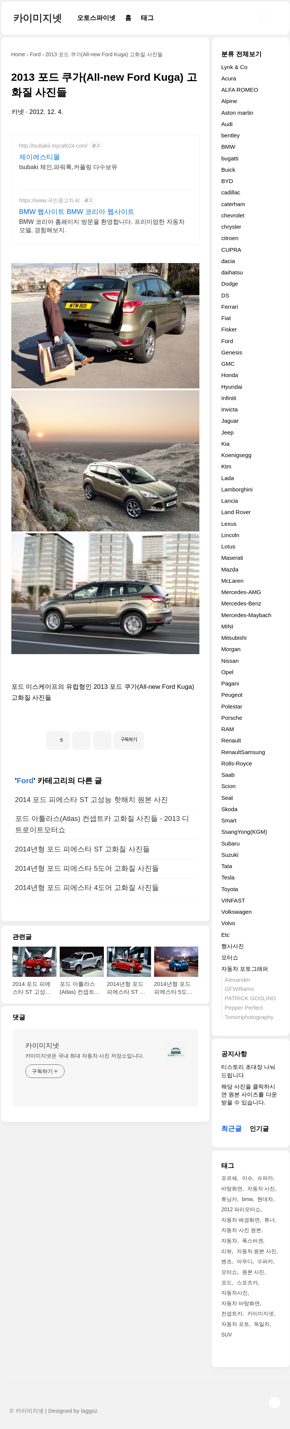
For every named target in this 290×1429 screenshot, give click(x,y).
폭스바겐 (252, 1241)
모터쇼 (229, 957)
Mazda (229, 569)
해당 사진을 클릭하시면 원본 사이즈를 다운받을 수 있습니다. (249, 1094)
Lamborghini (237, 489)
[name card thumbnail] (175, 1157)
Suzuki (229, 855)
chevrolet (232, 215)
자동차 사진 (261, 1189)
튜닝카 (229, 1199)
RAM (227, 729)
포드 (226, 1283)
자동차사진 (234, 1293)
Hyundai (231, 386)
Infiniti (228, 398)
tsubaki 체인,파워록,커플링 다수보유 (68, 167)
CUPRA (231, 249)
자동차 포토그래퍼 (244, 968)
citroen (229, 238)
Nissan (230, 661)
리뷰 (226, 1251)
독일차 (262, 1324)
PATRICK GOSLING (250, 998)
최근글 (231, 1128)
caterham (233, 204)
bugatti (229, 158)
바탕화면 (231, 1189)
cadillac (230, 192)
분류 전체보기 (241, 54)
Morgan (231, 649)
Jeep (227, 432)
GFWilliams (239, 989)
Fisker (229, 329)
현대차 (265, 1199)
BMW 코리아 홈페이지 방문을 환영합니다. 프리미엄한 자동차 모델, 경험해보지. (102, 226)
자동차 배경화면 (240, 1220)
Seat (227, 798)
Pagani (230, 683)
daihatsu (232, 272)
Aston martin (237, 112)
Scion (228, 786)
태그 (147, 18)
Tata (226, 866)
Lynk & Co (234, 67)
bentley (230, 135)
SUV (226, 1335)
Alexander (237, 979)
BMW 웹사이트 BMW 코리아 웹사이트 (77, 212)
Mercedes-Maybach (246, 615)
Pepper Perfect (244, 1007)
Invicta (229, 409)
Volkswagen (236, 912)
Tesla (227, 877)
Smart (228, 820)
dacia (228, 261)
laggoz (89, 1411)
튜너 (269, 1220)
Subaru (230, 843)
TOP (274, 1403)
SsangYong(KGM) (244, 831)
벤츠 (226, 1261)
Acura (228, 78)
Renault (231, 740)
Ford (25, 886)
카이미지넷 (37, 18)
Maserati (232, 557)
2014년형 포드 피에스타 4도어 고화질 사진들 (87, 993)
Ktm (226, 466)
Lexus (228, 523)
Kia (225, 443)
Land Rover (236, 512)
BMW (228, 146)
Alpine (229, 101)
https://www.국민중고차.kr (49, 200)
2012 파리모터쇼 (241, 1209)
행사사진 (232, 946)
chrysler (231, 226)
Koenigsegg (236, 455)
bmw (247, 1199)
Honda (229, 375)
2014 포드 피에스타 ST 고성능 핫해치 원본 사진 (91, 905)
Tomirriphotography (249, 1017)
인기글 (259, 1128)
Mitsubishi (234, 637)
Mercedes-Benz (241, 603)
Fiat (226, 318)
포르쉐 (229, 1178)
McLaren (232, 580)
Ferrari (229, 306)
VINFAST (233, 900)
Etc (225, 935)
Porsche (231, 717)
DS (225, 295)
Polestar (231, 706)
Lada (227, 478)
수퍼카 (265, 1261)
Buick (228, 169)
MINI (227, 626)
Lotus (228, 546)
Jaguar (230, 420)
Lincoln (230, 535)
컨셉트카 (231, 1313)
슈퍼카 (265, 1178)
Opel (227, 672)
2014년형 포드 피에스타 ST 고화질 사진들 (82, 955)
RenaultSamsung (243, 752)
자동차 (229, 1241)
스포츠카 (247, 1283)
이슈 (247, 1178)
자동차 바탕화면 (240, 1303)
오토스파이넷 (96, 18)
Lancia (229, 500)
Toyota (229, 889)
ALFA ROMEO (239, 89)
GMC (227, 363)
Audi (227, 124)
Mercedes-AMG (241, 592)
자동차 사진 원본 (241, 1230)
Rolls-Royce (236, 763)
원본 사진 (253, 1272)
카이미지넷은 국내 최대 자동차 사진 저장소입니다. (84, 1161)
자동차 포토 (235, 1324)
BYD (227, 181)
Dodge (229, 283)
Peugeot (231, 694)
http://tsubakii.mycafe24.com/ (53, 146)
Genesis (231, 352)
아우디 (245, 1261)
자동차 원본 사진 (257, 1251)
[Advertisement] (105, 764)
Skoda (229, 809)
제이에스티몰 (39, 157)
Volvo (228, 923)
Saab (227, 774)
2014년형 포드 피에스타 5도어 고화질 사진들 (87, 974)
